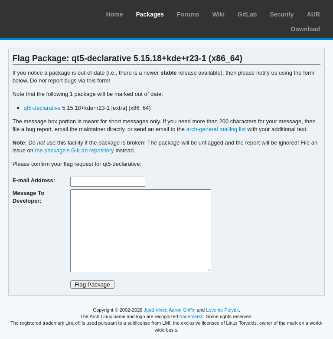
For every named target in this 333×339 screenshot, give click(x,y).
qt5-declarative (42, 108)
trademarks (191, 316)
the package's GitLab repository (74, 150)
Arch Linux (48, 13)
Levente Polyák (222, 310)
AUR (313, 14)
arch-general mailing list (216, 129)
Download (305, 29)
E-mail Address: (34, 180)
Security (282, 14)
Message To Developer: (28, 197)
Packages (150, 14)
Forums (188, 14)
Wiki (218, 14)
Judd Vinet (155, 310)
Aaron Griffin (182, 310)
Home (114, 14)
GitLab (247, 14)
